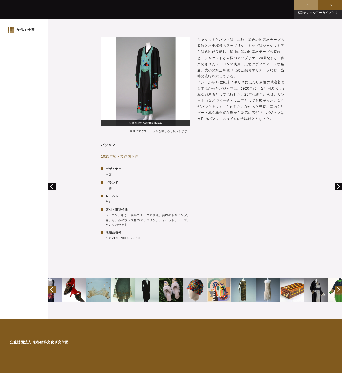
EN (329, 5)
